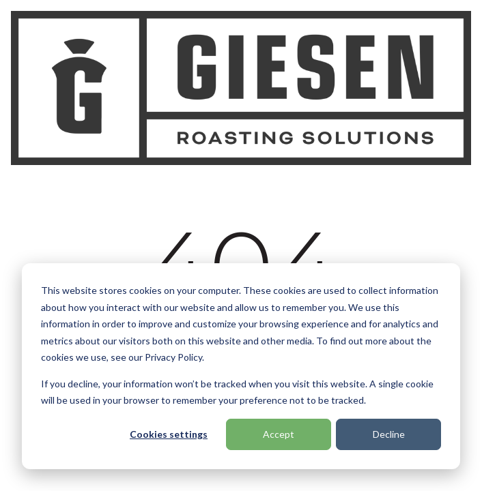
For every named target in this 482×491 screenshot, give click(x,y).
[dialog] (241, 366)
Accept (278, 434)
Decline (389, 434)
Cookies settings (169, 434)
